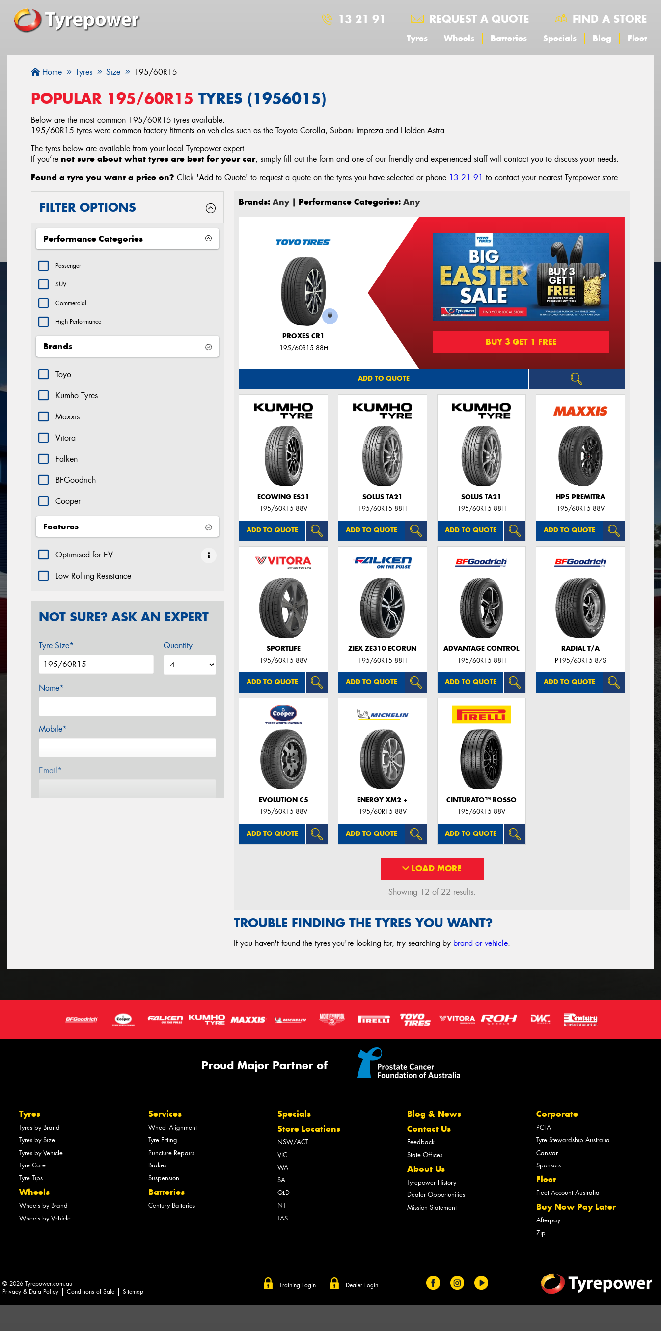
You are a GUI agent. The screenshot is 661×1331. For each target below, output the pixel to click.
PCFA (543, 1127)
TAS (282, 1218)
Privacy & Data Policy (30, 1292)
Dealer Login (362, 1285)
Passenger (71, 267)
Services (165, 1114)
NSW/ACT (292, 1142)
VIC (282, 1155)
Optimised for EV (84, 564)
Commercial (75, 309)
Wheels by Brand (43, 1205)
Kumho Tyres (76, 405)
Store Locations (308, 1128)
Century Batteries (171, 1205)
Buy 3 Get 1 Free (521, 341)
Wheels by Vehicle (45, 1218)
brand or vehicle (480, 943)
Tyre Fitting (162, 1140)
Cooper (68, 511)
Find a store (610, 19)
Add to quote (384, 378)
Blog (602, 38)
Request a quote (479, 19)
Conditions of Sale (90, 1292)
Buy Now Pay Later (576, 1206)
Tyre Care (32, 1165)
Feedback (421, 1142)
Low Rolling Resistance (93, 586)
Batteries (509, 38)
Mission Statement (432, 1207)
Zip (541, 1233)
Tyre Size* (56, 655)
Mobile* (53, 739)
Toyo (63, 384)
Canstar (547, 1153)
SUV (62, 288)
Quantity (178, 655)
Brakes (157, 1165)
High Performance (85, 330)
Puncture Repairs (171, 1153)
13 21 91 (362, 19)
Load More (432, 868)
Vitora (65, 448)
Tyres (417, 38)
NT (281, 1205)
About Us (426, 1169)
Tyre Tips (31, 1178)
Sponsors (548, 1165)
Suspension (163, 1178)
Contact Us (429, 1128)
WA (282, 1168)
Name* (51, 698)
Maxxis (67, 426)
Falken (66, 469)
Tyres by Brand (39, 1127)
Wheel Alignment (172, 1127)
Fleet (637, 38)
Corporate (557, 1114)
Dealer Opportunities (436, 1195)
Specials (560, 38)
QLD (283, 1193)
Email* (50, 780)
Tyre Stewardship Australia (573, 1140)
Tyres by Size (37, 1140)
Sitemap (133, 1292)
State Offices (424, 1155)
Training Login (297, 1285)
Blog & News (434, 1114)
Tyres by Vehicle (41, 1153)
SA (281, 1180)
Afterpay (548, 1220)
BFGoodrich (75, 490)
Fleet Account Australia (568, 1193)
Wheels (459, 38)
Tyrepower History (431, 1182)
